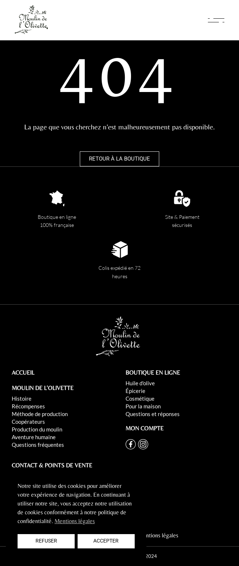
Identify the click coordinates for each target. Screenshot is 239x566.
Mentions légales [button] (75, 521)
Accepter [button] (106, 541)
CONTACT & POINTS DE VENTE (52, 465)
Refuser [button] (46, 541)
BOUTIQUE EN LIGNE (153, 372)
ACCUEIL (23, 372)
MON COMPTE (145, 428)
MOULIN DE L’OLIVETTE (43, 388)
